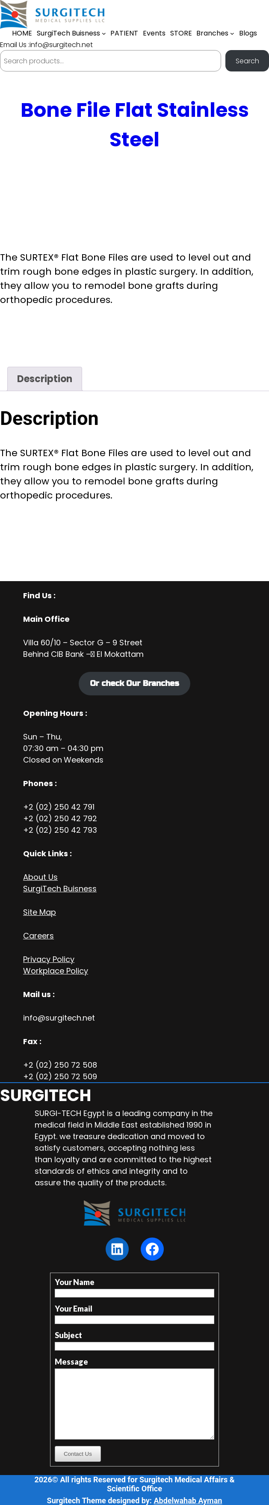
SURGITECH (45, 1095)
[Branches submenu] (232, 33)
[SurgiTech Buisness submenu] (104, 33)
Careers (38, 935)
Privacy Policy (48, 959)
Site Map (39, 912)
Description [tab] (44, 379)
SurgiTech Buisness (60, 888)
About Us (40, 877)
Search (247, 61)
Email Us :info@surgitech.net (46, 45)
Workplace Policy (55, 970)
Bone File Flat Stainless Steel (135, 124)
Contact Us (78, 1454)
